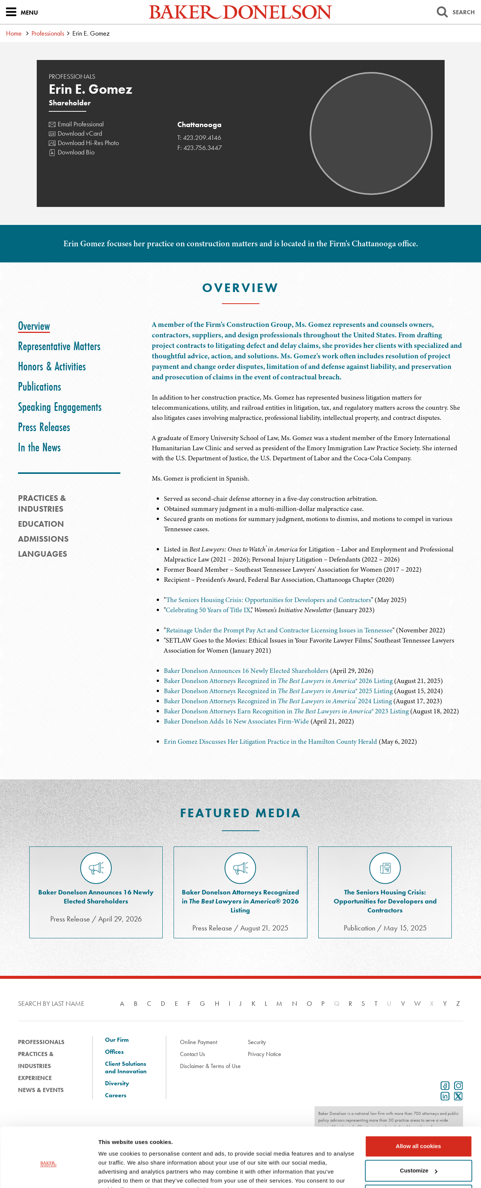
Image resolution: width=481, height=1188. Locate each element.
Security (257, 1042)
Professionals (47, 33)
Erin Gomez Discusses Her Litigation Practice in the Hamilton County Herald (270, 741)
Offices (114, 1052)
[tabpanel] (307, 401)
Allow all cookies (418, 1109)
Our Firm (117, 1040)
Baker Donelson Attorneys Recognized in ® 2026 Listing (278, 680)
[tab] (34, 325)
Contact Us (192, 1054)
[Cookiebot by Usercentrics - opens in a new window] (48, 1173)
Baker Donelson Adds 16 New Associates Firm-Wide (236, 721)
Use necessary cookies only (418, 1158)
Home (14, 33)
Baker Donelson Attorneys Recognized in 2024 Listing (278, 701)
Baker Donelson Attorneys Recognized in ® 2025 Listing (278, 690)
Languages (42, 553)
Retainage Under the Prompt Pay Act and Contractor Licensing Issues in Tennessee (279, 630)
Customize (419, 1133)
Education (41, 523)
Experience (35, 1078)
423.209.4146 (202, 137)
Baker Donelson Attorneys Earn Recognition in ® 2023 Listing (286, 711)
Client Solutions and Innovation (126, 1067)
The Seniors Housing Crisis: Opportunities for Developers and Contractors (268, 599)
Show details (115, 1173)
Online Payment (198, 1042)
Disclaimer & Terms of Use (210, 1066)
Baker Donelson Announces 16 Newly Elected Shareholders (246, 670)
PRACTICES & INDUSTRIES (42, 503)
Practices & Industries (36, 1060)
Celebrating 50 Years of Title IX (208, 609)
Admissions (43, 538)
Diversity (117, 1083)
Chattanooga (199, 124)
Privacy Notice (264, 1054)
